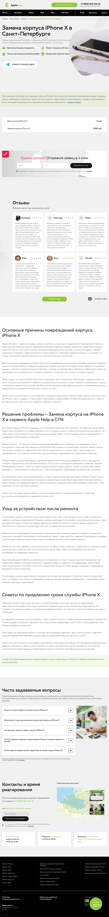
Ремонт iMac (6, 867)
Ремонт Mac (6, 883)
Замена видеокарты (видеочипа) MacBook (52, 865)
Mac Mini (65, 13)
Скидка (96, 904)
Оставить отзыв (100, 299)
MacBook (18, 13)
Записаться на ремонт (64, 5)
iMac (53, 13)
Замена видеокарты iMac (49, 884)
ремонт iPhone (74, 102)
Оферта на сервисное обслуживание (48, 898)
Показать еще (54, 299)
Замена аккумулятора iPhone (96, 873)
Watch (31, 13)
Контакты (93, 13)
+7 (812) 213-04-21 (91, 4)
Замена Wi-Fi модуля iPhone (50, 869)
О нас (82, 13)
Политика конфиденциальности (10, 898)
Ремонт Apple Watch (9, 876)
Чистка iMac (44, 875)
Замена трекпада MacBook (50, 878)
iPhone (5, 13)
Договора (22, 760)
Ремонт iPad (6, 870)
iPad (42, 13)
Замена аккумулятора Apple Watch (53, 872)
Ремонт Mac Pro (8, 879)
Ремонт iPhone (7, 864)
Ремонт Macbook (8, 873)
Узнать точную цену (23, 64)
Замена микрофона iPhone (95, 867)
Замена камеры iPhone (93, 870)
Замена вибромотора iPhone (95, 864)
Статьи (104, 13)
